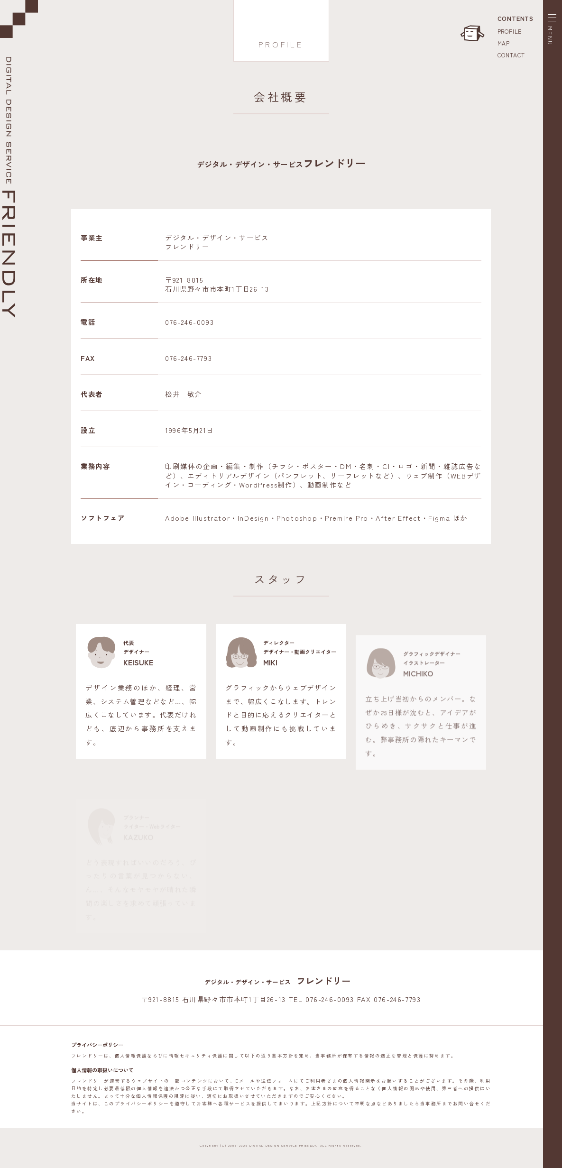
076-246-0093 (189, 321)
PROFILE (510, 31)
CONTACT (511, 55)
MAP (504, 43)
